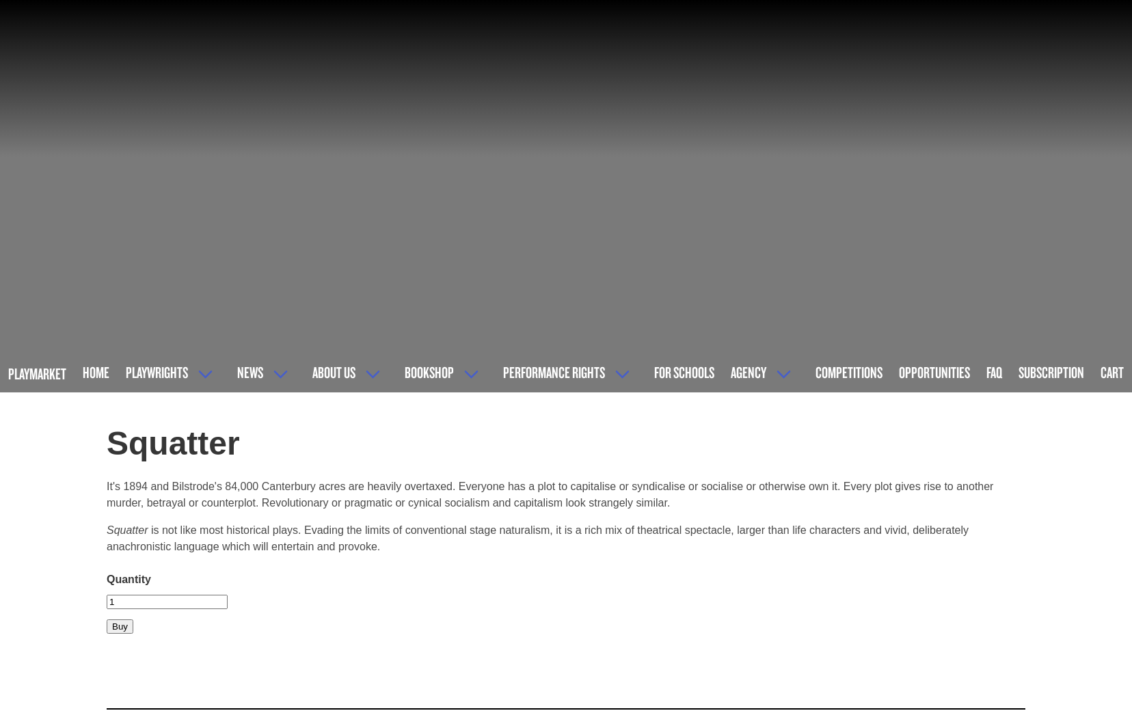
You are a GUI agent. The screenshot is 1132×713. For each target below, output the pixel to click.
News (250, 372)
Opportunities (934, 372)
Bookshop (429, 372)
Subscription (1051, 372)
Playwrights (157, 372)
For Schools (684, 372)
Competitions (849, 372)
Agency (748, 372)
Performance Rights (554, 372)
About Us (333, 372)
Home (96, 372)
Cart (1112, 372)
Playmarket (37, 374)
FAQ (994, 372)
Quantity (129, 579)
